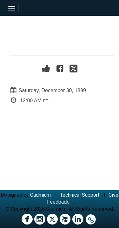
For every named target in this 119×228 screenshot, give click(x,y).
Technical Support (79, 195)
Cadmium (40, 195)
